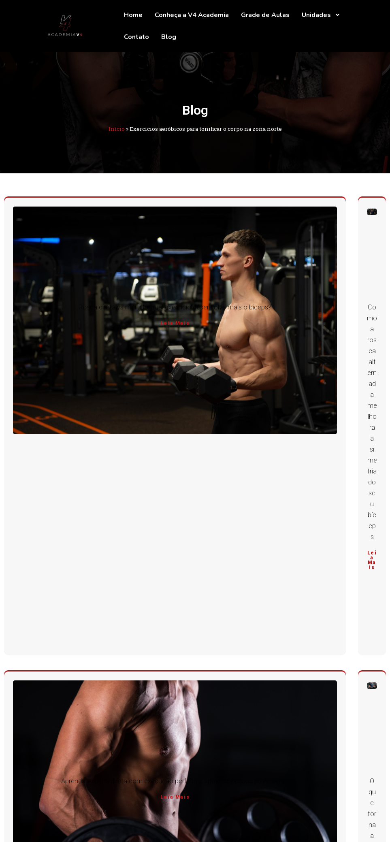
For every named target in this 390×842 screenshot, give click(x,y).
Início (117, 128)
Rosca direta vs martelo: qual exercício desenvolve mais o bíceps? (175, 307)
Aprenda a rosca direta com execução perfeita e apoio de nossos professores (175, 781)
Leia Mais (175, 323)
